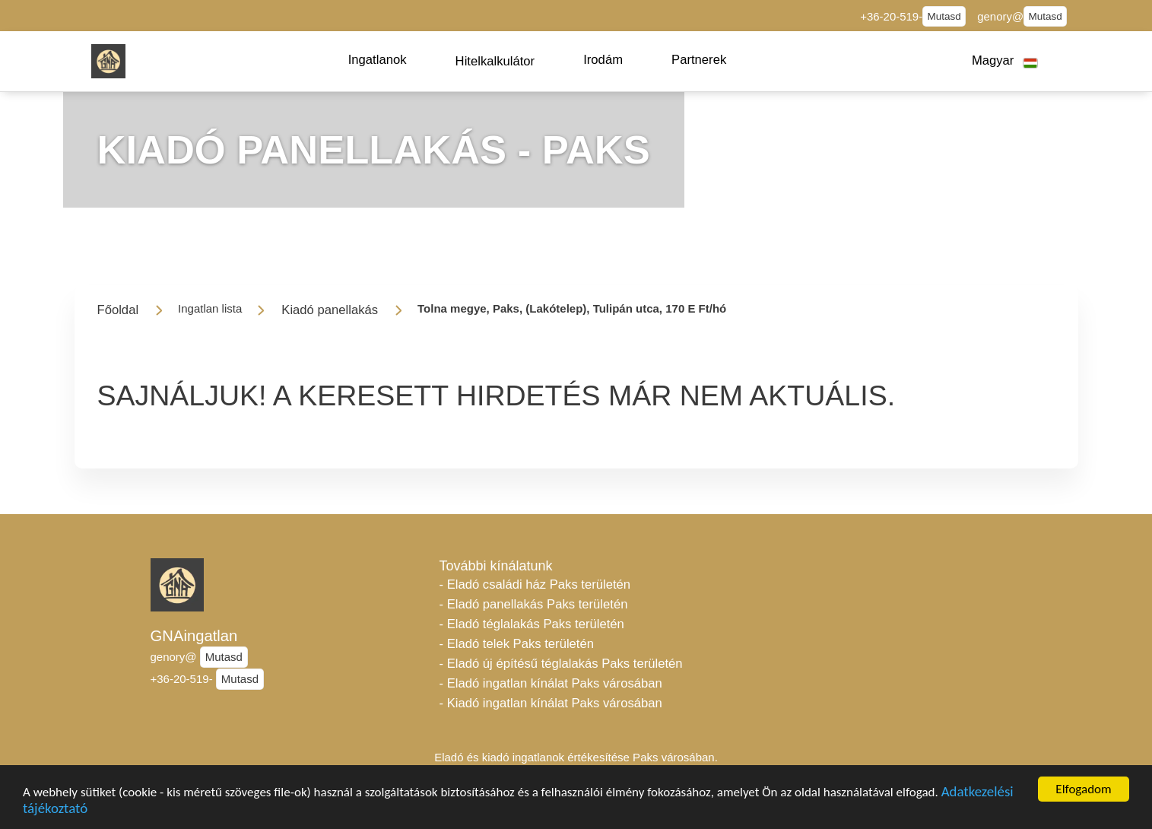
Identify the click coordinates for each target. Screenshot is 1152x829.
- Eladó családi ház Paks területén (535, 584)
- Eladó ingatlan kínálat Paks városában (551, 683)
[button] (377, 60)
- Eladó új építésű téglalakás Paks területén (561, 663)
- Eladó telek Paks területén (517, 644)
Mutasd (944, 16)
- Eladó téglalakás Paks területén (532, 624)
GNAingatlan (194, 635)
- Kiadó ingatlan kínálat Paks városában (551, 703)
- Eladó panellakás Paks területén (534, 604)
